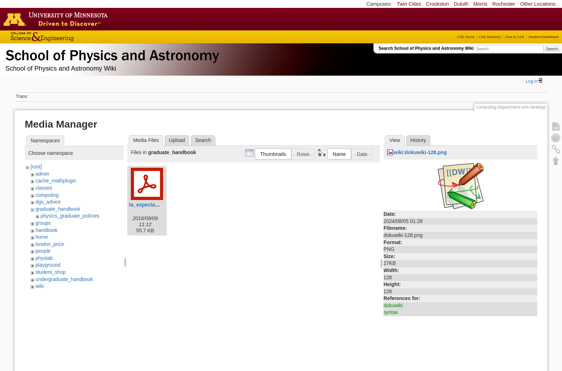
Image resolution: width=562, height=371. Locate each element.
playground (47, 265)
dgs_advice (48, 202)
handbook (46, 230)
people (43, 251)
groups (43, 223)
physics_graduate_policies (70, 216)
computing (47, 195)
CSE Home (465, 37)
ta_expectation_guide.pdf (159, 205)
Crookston (437, 4)
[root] (36, 167)
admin (42, 174)
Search (552, 49)
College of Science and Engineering (64, 36)
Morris (480, 4)
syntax (391, 312)
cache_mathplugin (55, 181)
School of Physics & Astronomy (111, 53)
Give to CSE (514, 37)
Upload (177, 140)
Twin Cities (409, 4)
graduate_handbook (57, 209)
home (41, 237)
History (418, 140)
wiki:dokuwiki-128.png (420, 152)
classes (43, 188)
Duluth (461, 4)
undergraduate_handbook (64, 279)
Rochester (503, 4)
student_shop (50, 272)
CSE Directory (490, 37)
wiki (39, 286)
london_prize (49, 244)
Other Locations (538, 4)
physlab (44, 258)
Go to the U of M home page (57, 19)
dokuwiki (393, 305)
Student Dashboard (543, 37)
